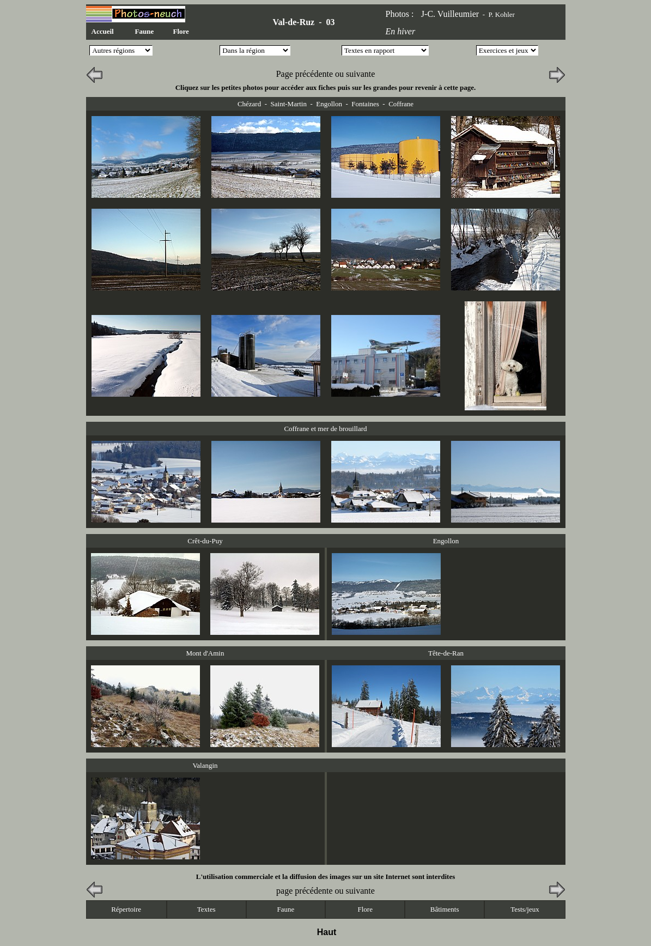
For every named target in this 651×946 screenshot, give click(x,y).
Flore (181, 31)
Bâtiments (444, 909)
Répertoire (126, 909)
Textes (206, 909)
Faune (144, 31)
